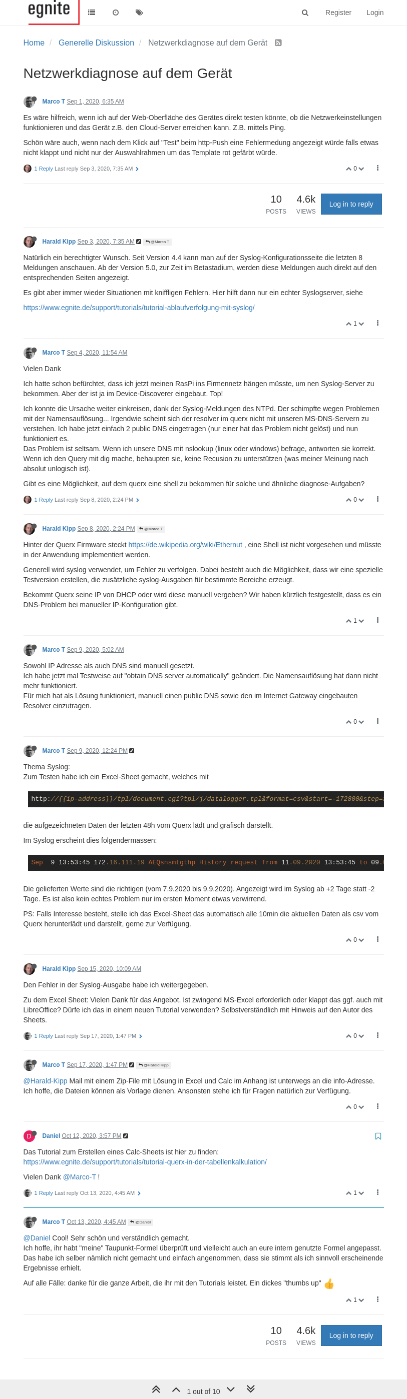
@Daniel (140, 1222)
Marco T (54, 101)
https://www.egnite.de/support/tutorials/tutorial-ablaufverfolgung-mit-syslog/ (139, 308)
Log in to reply (351, 204)
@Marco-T (79, 1177)
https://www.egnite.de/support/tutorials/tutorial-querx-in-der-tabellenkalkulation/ (145, 1162)
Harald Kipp (59, 241)
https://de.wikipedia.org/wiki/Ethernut (185, 545)
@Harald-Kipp (46, 1081)
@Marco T (158, 242)
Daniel (52, 1135)
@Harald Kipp (154, 1065)
